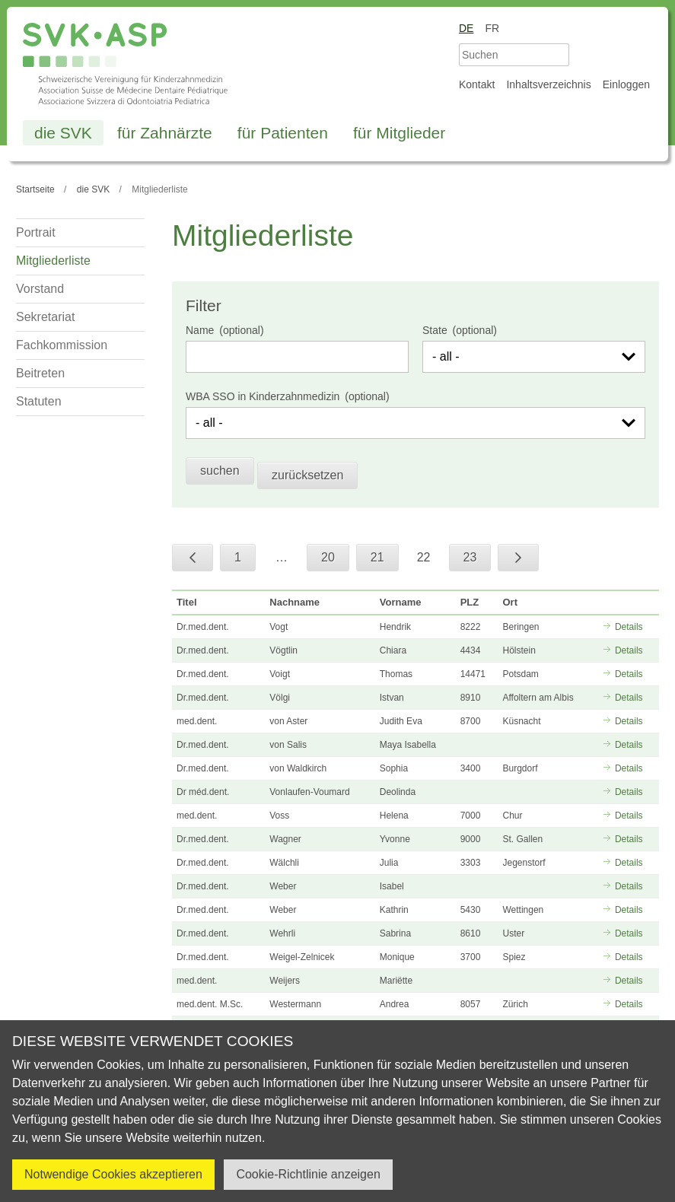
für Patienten (282, 133)
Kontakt (477, 84)
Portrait (36, 232)
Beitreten (40, 373)
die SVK (63, 133)
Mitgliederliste (53, 260)
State (434, 330)
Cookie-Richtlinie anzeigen (308, 1174)
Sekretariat (45, 316)
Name (200, 330)
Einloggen (626, 84)
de (466, 28)
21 (377, 557)
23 (470, 557)
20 (328, 557)
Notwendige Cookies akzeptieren (113, 1174)
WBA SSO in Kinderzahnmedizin (262, 396)
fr (492, 28)
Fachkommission (61, 345)
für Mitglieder (399, 133)
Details (629, 627)
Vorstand (40, 288)
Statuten (39, 401)
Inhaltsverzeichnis (548, 84)
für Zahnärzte (164, 133)
